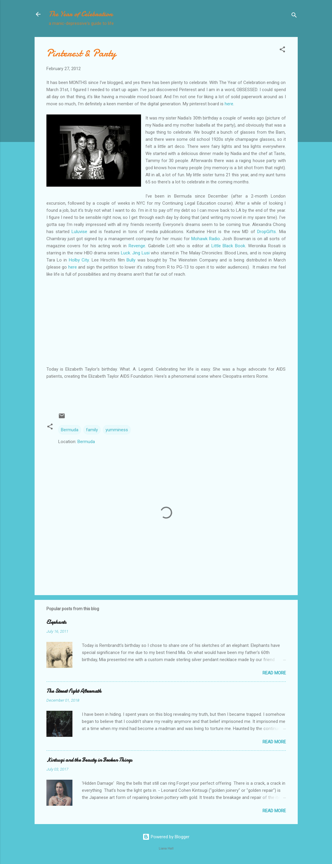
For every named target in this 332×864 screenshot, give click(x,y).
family (92, 429)
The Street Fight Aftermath (73, 691)
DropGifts (266, 231)
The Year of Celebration (81, 14)
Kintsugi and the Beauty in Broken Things (89, 760)
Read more (274, 673)
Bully (132, 260)
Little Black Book (228, 245)
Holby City (79, 260)
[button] (282, 50)
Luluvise (80, 231)
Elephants (56, 622)
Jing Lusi (141, 253)
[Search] (294, 16)
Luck (125, 253)
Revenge (137, 245)
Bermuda (69, 429)
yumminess (117, 429)
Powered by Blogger (166, 836)
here (229, 103)
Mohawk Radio (205, 238)
